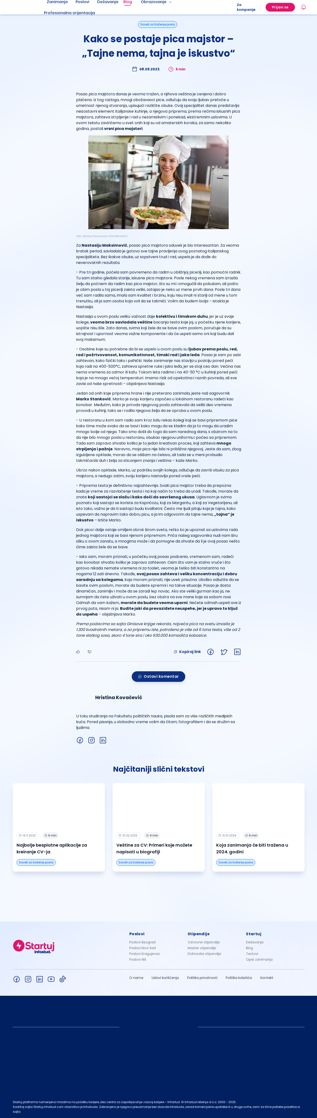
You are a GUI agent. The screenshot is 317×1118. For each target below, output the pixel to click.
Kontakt (266, 977)
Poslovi (137, 934)
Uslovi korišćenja (165, 977)
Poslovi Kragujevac (144, 953)
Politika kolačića (239, 977)
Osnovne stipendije (204, 942)
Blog (249, 948)
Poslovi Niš (137, 959)
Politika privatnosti (202, 977)
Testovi (252, 953)
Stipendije (198, 934)
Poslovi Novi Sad (142, 948)
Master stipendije (202, 948)
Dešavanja (254, 942)
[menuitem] (75, 12)
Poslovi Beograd (142, 942)
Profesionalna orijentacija (69, 13)
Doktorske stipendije (204, 953)
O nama (136, 977)
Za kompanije (246, 7)
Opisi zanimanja (259, 959)
